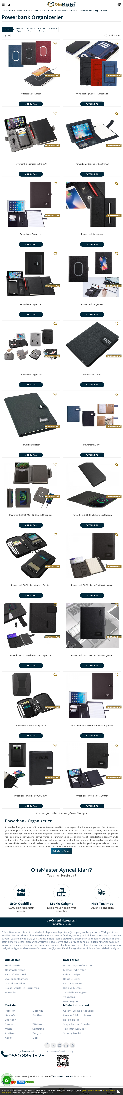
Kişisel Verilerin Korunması (22, 987)
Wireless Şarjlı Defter (30, 94)
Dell (35, 1037)
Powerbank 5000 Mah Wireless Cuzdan (92, 515)
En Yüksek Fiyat (30, 30)
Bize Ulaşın (12, 992)
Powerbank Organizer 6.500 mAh (30, 164)
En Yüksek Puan (41, 30)
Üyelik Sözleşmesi (16, 978)
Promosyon (70, 1001)
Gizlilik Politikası (15, 983)
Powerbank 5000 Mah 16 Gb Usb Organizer (92, 585)
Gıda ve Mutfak (72, 987)
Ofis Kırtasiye (71, 974)
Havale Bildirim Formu (78, 1015)
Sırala (7, 29)
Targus (37, 1033)
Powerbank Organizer (31, 234)
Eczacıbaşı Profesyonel (78, 965)
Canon (9, 1024)
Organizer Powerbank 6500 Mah (92, 796)
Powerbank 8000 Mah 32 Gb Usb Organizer (30, 515)
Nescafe (10, 1015)
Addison (10, 1033)
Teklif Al (31, 104)
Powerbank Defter (92, 374)
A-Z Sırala (53, 29)
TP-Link (37, 1024)
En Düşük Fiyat (19, 30)
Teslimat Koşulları (74, 1028)
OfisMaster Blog (15, 969)
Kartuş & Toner (72, 983)
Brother (37, 1015)
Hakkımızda (12, 965)
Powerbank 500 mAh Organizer (31, 725)
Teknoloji (69, 996)
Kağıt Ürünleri (72, 978)
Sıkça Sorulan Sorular (76, 1024)
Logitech (10, 1019)
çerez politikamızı (91, 1090)
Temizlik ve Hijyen (75, 992)
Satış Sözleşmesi (15, 974)
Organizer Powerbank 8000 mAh (30, 796)
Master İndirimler (74, 969)
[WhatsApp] (7, 1080)
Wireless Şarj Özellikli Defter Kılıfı (92, 94)
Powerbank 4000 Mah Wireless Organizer (92, 725)
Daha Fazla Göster (61, 851)
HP (34, 1019)
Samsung (38, 1028)
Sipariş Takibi (72, 1033)
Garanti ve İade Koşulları (78, 1010)
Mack (8, 1028)
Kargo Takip (71, 1019)
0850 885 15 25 (61, 922)
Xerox (8, 1037)
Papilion (10, 1010)
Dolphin (37, 1010)
